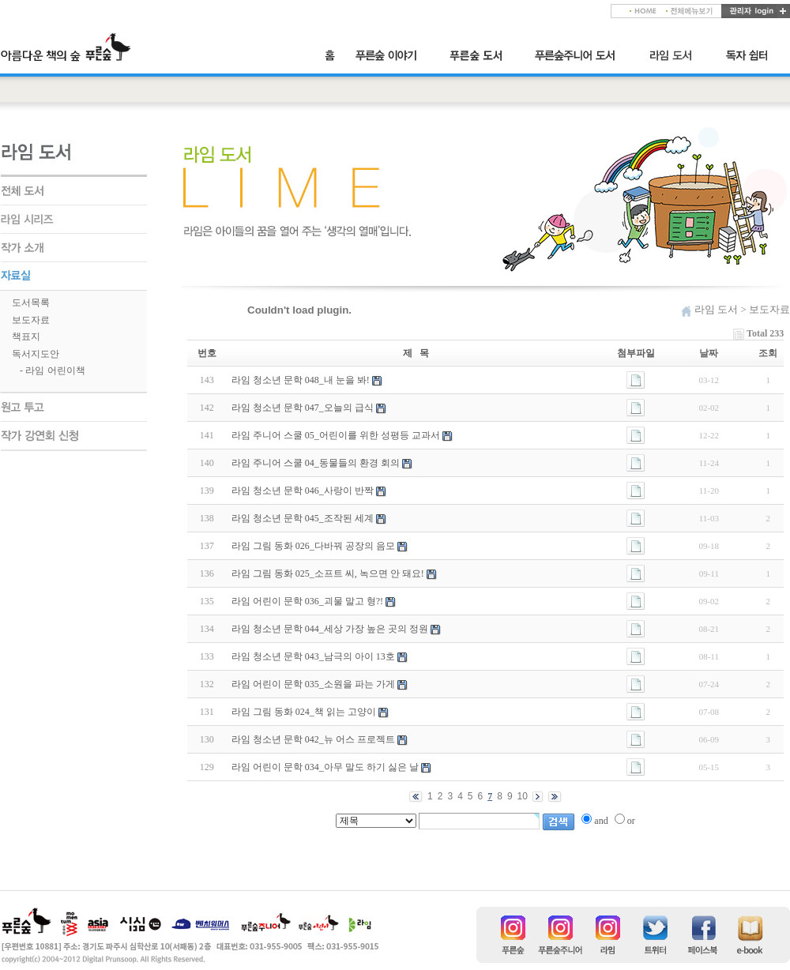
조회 (767, 353)
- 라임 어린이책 (52, 370)
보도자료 (31, 319)
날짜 (708, 353)
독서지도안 (35, 353)
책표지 (26, 336)
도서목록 (31, 302)
